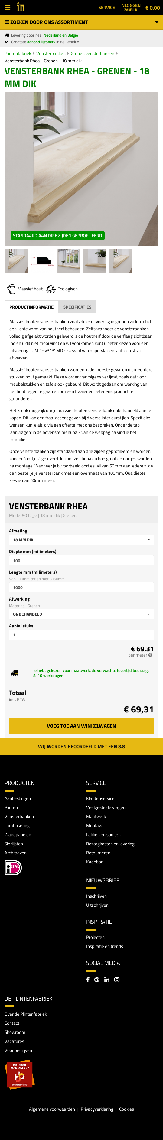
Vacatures (14, 1041)
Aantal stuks (21, 625)
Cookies (126, 1109)
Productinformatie (31, 306)
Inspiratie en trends (104, 946)
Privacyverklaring (97, 1109)
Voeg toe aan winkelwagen (81, 726)
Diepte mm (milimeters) (33, 551)
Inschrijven (96, 896)
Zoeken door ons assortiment (81, 22)
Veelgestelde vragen (106, 807)
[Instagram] (116, 980)
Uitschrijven (97, 905)
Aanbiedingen (18, 798)
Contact (12, 1023)
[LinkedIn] (106, 980)
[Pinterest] (96, 980)
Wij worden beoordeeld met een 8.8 (81, 746)
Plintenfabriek (18, 53)
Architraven (16, 852)
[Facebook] (88, 980)
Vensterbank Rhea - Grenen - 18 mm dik (43, 60)
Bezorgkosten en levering (110, 843)
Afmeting (18, 530)
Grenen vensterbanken (92, 53)
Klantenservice (100, 798)
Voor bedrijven (18, 1050)
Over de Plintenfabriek (26, 1014)
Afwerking (19, 598)
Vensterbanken (51, 53)
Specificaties (77, 306)
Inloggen (130, 7)
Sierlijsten (14, 843)
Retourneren (98, 852)
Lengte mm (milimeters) (33, 571)
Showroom (15, 1032)
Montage (95, 825)
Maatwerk (96, 816)
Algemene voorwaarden (52, 1109)
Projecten (95, 937)
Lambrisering (17, 825)
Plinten (11, 807)
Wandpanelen (18, 834)
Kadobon (94, 861)
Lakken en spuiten (103, 834)
